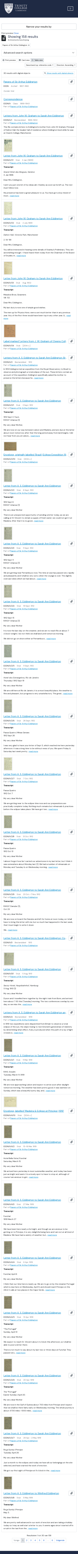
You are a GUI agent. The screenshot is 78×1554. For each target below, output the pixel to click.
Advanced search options (18, 52)
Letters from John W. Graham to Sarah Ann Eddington (34, 115)
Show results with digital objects (58, 73)
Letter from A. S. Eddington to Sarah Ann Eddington (32, 400)
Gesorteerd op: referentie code (39, 65)
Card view (24, 60)
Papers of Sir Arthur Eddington (20, 81)
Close (16, 33)
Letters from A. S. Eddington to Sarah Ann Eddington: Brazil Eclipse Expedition (36, 357)
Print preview (9, 60)
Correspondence (13, 99)
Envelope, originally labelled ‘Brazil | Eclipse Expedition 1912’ (36, 454)
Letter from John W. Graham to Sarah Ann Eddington (33, 155)
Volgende (60, 1540)
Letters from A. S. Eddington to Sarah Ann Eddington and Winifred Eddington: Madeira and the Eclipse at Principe (36, 1012)
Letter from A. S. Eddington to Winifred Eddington (31, 1493)
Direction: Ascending (65, 65)
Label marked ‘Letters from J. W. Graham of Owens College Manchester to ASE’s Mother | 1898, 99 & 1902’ (36, 341)
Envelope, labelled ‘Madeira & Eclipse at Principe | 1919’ (34, 1110)
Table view (37, 60)
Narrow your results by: (39, 26)
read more (14, 195)
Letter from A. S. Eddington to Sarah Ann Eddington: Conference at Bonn (36, 938)
